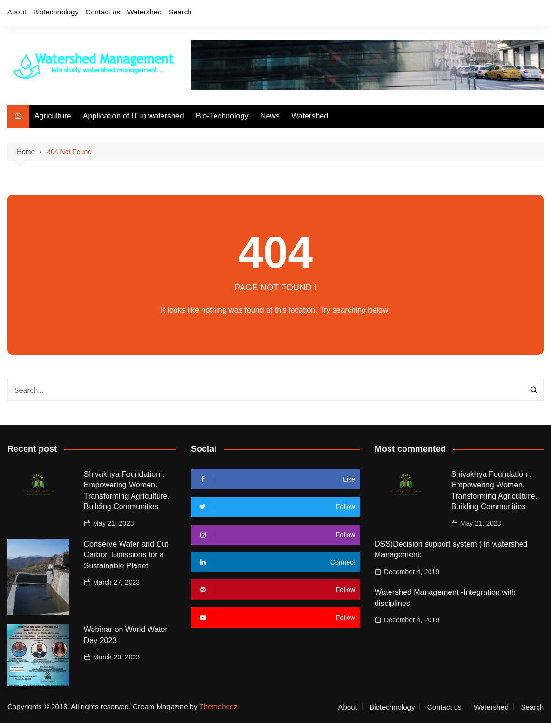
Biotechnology (56, 12)
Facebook (470, 13)
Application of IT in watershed (133, 116)
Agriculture (52, 116)
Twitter (487, 13)
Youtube (520, 13)
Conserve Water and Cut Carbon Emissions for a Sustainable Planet (126, 555)
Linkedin (536, 13)
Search (180, 12)
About (16, 12)
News (270, 116)
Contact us (102, 12)
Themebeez (218, 706)
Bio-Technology (222, 116)
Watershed (144, 12)
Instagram (503, 13)
